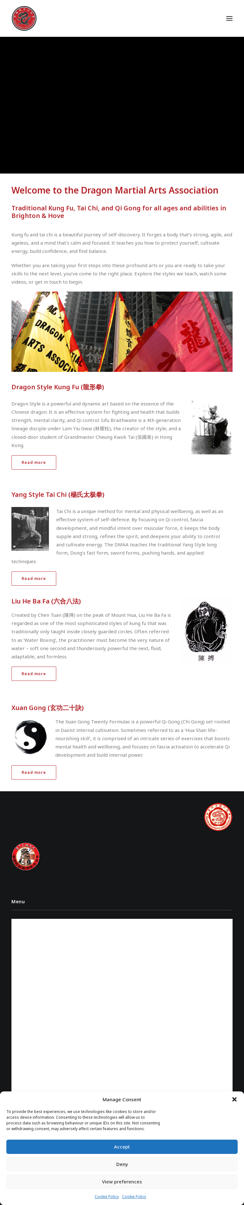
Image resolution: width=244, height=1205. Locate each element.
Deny (122, 1164)
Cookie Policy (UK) (34, 966)
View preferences (122, 1181)
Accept (122, 1146)
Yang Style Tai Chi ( (41, 494)
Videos (23, 933)
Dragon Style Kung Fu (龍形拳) (57, 387)
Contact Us (27, 955)
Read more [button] (34, 462)
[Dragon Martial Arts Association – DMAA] (24, 18)
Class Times (27, 944)
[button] (234, 1099)
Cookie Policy (107, 1196)
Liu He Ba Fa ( (32, 601)
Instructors (29, 922)
